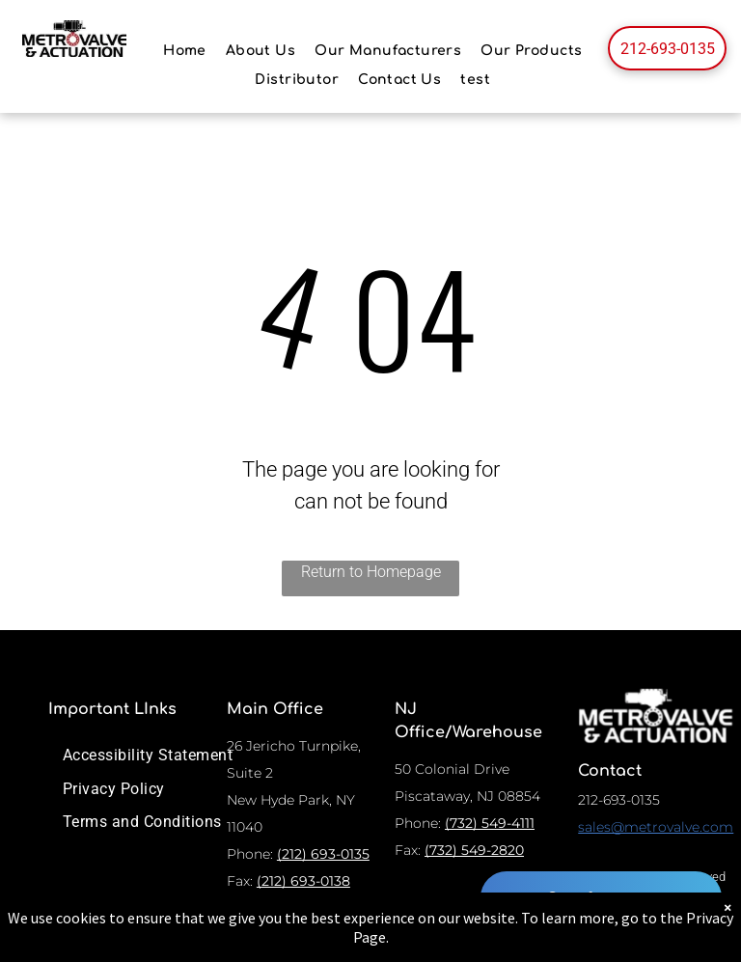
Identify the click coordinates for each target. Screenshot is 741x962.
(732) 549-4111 (490, 823)
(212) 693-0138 (303, 881)
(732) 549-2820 (474, 850)
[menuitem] (184, 51)
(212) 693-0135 (323, 854)
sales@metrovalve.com (655, 827)
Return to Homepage (371, 572)
